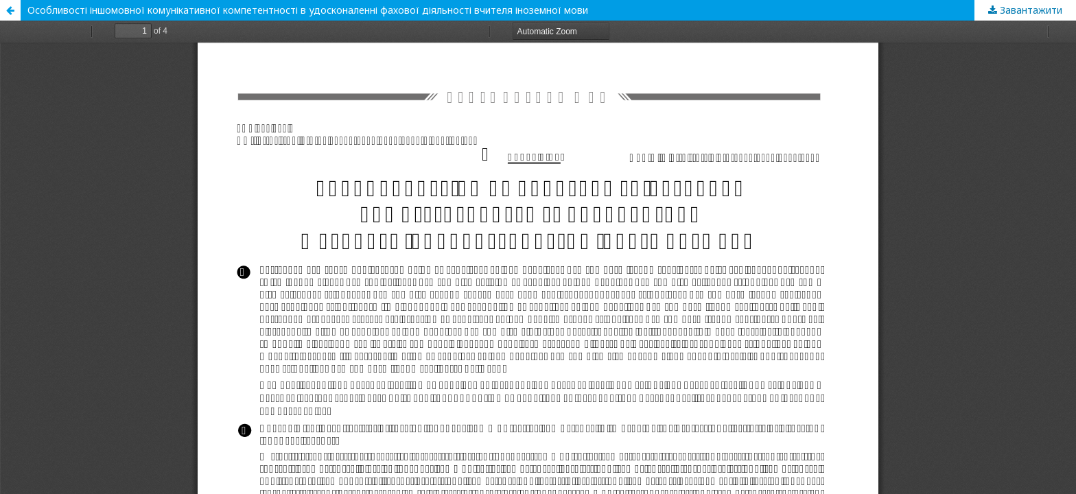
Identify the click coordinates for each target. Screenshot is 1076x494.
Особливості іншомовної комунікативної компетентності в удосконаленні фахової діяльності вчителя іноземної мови (307, 9)
